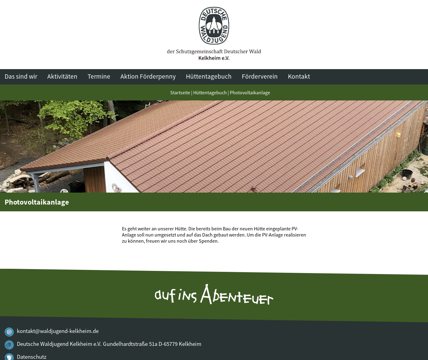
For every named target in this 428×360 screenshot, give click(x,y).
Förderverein (260, 76)
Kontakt (299, 76)
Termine (99, 76)
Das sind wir (21, 76)
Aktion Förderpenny (148, 76)
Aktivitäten (62, 76)
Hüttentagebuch (209, 76)
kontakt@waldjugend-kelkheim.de (58, 331)
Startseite (180, 92)
